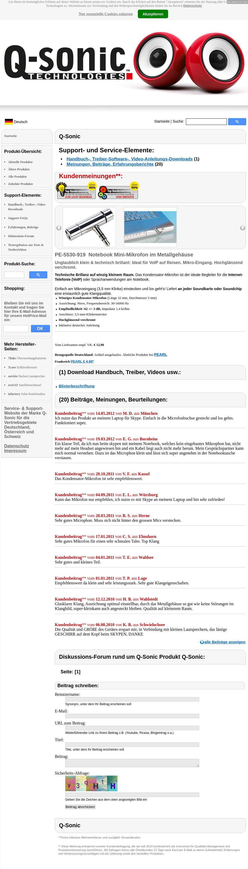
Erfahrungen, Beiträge (23, 227)
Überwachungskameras (27, 358)
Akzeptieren (153, 14)
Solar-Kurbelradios (26, 394)
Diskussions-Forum (21, 236)
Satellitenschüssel (24, 385)
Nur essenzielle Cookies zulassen (106, 14)
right (242, 227)
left (58, 227)
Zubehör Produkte (20, 184)
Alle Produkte (17, 176)
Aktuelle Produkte (20, 162)
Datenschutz (192, 6)
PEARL (160, 354)
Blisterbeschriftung (77, 386)
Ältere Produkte (19, 169)
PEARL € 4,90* (82, 361)
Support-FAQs (18, 218)
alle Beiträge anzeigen (224, 642)
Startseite (162, 121)
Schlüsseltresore (22, 367)
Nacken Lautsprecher (26, 376)
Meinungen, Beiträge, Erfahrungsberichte (110, 164)
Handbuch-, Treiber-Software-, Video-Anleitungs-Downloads (130, 159)
